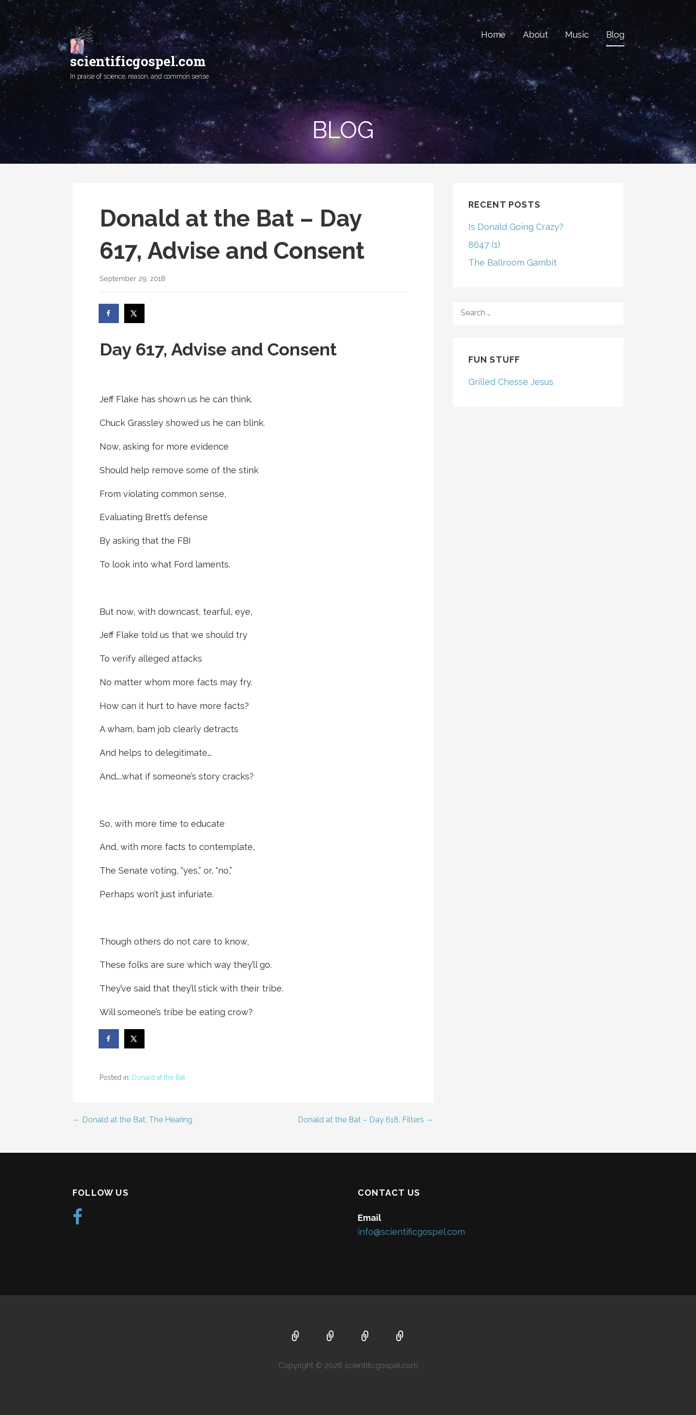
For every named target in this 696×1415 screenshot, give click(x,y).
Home (493, 34)
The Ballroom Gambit (512, 262)
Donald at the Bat (158, 1077)
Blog (615, 34)
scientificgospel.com (138, 61)
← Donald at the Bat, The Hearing (132, 1119)
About (535, 34)
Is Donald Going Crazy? (516, 227)
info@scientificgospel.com (411, 1232)
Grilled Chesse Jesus (510, 382)
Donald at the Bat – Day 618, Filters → (366, 1119)
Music (576, 34)
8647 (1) (484, 245)
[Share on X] (135, 313)
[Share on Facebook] (109, 313)
